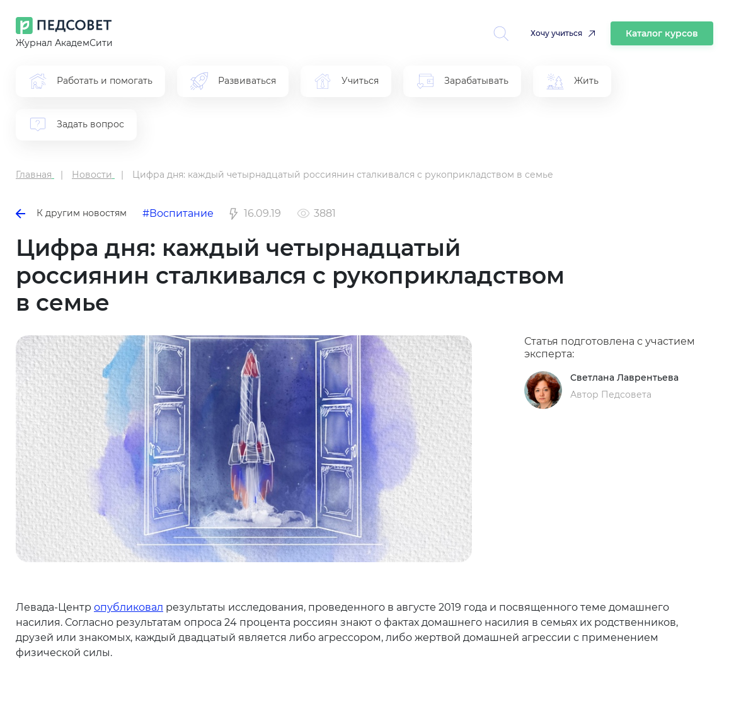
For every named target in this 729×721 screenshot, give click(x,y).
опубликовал (128, 607)
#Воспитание (178, 213)
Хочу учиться (556, 33)
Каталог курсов (662, 33)
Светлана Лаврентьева (624, 377)
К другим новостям (71, 213)
